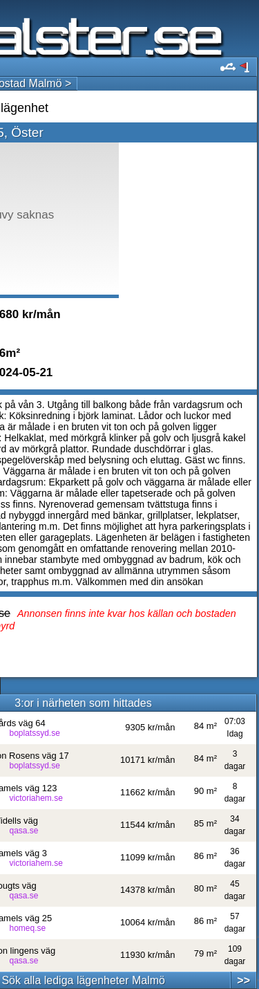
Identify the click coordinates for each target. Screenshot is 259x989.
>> (243, 980)
